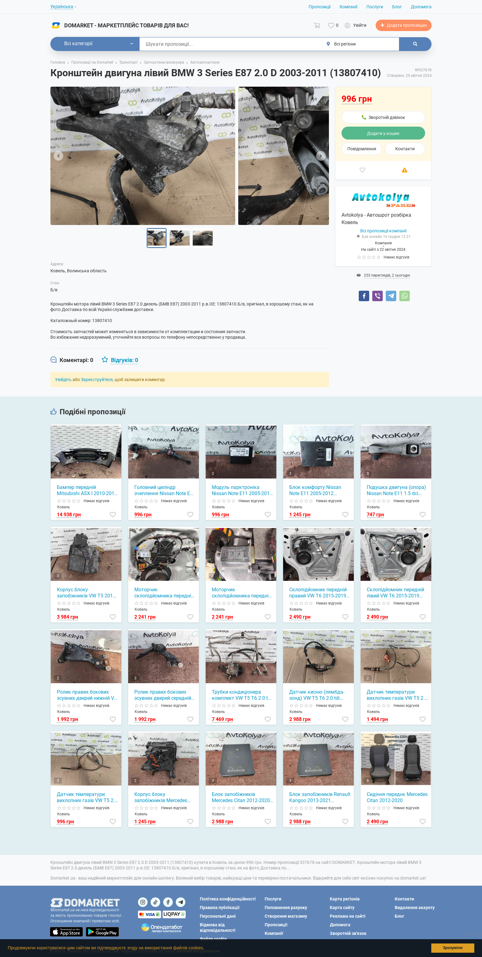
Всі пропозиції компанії (383, 230)
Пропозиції (319, 6)
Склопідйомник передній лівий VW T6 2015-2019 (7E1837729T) (395, 593)
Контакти (405, 148)
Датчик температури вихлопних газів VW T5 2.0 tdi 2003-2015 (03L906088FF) (87, 797)
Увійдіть (63, 379)
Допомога (421, 6)
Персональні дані (218, 916)
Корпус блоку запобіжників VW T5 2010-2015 (87, 593)
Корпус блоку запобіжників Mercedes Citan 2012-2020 (160, 797)
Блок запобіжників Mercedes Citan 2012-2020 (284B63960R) (241, 797)
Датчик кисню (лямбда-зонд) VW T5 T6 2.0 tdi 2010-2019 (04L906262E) (317, 695)
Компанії (348, 6)
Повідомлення (361, 148)
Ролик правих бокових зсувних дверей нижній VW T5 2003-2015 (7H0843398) (87, 695)
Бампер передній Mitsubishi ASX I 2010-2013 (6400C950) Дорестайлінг (87, 490)
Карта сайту (342, 907)
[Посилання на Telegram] (180, 902)
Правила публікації (219, 907)
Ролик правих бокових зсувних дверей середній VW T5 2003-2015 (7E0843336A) (162, 695)
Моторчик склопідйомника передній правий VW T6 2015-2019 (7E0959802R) (164, 593)
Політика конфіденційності (228, 898)
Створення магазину (286, 916)
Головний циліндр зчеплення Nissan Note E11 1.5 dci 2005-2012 (165, 490)
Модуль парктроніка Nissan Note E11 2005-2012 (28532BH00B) (242, 490)
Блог (397, 6)
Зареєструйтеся (97, 379)
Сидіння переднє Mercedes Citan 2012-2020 (397, 797)
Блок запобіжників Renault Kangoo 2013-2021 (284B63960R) (319, 797)
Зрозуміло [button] (453, 948)
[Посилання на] (143, 902)
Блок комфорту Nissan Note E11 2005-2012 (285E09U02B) (315, 490)
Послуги (374, 6)
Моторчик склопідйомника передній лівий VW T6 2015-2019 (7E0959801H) (241, 593)
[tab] (71, 360)
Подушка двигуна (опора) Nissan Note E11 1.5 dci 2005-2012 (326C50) (396, 490)
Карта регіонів (345, 898)
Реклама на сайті (347, 916)
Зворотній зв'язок (348, 933)
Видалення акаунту (415, 907)
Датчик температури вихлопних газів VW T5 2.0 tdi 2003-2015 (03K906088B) (397, 695)
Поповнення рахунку (286, 907)
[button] (206, 949)
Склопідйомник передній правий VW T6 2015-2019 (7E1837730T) (318, 593)
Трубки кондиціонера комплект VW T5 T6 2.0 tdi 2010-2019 (242, 695)
